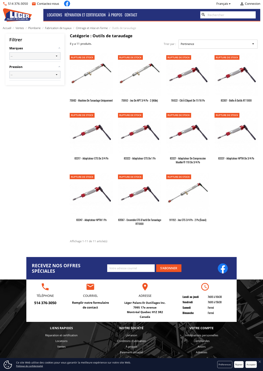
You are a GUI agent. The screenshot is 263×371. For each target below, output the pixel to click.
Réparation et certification (85, 15)
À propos (115, 15)
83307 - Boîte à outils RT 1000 (236, 100)
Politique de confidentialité (29, 366)
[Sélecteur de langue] (224, 3)
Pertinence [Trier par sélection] (218, 44)
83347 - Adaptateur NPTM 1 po (91, 220)
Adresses (201, 352)
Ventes (61, 346)
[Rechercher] (228, 15)
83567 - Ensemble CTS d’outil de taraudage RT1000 (139, 222)
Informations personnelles (201, 335)
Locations (54, 15)
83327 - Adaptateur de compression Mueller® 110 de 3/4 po (188, 160)
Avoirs (202, 346)
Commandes (202, 341)
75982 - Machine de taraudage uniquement (91, 100)
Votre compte (201, 328)
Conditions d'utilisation (131, 341)
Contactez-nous (48, 3)
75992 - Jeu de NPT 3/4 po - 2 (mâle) (139, 100)
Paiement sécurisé (131, 352)
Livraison (131, 335)
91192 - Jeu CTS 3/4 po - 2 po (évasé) (187, 220)
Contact (131, 15)
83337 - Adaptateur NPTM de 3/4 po (236, 158)
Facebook (67, 3)
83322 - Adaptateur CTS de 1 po (139, 158)
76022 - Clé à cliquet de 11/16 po (188, 100)
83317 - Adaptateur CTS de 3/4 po (91, 158)
